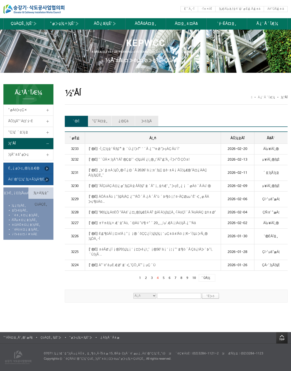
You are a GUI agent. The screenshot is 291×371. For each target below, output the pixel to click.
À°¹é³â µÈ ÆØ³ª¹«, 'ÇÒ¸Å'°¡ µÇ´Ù (127, 265)
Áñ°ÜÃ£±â (275, 9)
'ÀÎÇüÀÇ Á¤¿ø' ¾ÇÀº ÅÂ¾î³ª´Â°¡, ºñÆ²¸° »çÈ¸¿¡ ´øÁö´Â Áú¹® (155, 186)
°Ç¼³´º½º (18, 132)
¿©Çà (123, 121)
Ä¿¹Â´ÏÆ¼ (267, 24)
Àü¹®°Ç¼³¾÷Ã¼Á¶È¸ (27, 179)
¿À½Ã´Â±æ (110, 337)
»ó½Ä (146, 121)
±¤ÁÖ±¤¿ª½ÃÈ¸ (26, 225)
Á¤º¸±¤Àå (186, 24)
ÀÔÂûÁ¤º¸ (145, 24)
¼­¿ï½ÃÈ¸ (19, 205)
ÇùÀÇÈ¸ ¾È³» (50, 337)
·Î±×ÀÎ (206, 9)
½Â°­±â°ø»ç (18, 154)
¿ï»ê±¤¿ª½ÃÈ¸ (25, 234)
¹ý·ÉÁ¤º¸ (226, 24)
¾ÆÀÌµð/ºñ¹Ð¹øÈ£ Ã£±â (239, 9)
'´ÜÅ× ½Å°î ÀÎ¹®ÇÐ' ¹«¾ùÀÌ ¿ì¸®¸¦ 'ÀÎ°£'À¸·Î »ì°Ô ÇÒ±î (144, 160)
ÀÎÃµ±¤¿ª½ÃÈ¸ (24, 220)
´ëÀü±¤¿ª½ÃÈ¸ (25, 229)
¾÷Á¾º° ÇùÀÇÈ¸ (41, 195)
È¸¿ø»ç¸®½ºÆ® (23, 168)
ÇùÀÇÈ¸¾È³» (24, 24)
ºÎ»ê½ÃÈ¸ (20, 210)
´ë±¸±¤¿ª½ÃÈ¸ (25, 215)
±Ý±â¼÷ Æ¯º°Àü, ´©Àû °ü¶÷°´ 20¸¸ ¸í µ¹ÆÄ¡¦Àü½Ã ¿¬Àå (147, 223)
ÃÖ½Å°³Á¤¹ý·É (20, 121)
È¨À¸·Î (189, 9)
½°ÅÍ (12, 143)
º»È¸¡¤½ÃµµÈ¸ (15, 193)
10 (194, 278)
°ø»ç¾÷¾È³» (64, 24)
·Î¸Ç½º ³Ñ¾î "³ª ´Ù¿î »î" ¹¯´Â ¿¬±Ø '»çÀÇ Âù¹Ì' (139, 149)
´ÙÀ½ (205, 278)
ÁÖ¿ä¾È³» (105, 24)
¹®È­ (76, 121)
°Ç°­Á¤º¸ (100, 121)
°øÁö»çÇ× (17, 110)
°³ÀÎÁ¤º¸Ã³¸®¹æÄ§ (18, 337)
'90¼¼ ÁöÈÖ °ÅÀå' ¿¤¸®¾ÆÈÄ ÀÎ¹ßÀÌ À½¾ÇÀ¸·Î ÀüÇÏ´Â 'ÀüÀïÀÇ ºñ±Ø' (157, 212)
